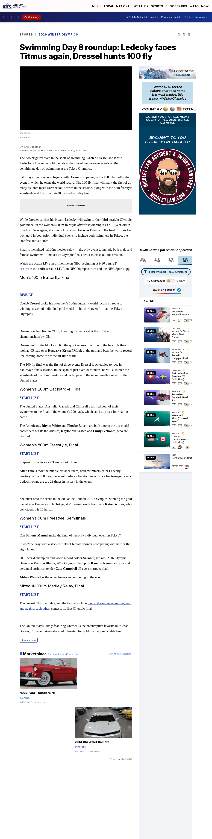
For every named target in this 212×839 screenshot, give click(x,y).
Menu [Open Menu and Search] (96, 6)
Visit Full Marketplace (120, 654)
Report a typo (29, 640)
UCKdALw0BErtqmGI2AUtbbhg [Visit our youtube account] (15, 17)
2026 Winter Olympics (58, 34)
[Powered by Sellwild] (126, 759)
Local (109, 6)
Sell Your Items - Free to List (63, 654)
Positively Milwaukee (195, 17)
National (123, 6)
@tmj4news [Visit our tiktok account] (18, 17)
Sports (157, 6)
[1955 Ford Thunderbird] (48, 682)
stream (27, 269)
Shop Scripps (176, 6)
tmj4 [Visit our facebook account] (5, 17)
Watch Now (199, 6)
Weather (141, 6)
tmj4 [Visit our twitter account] (12, 17)
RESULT (26, 295)
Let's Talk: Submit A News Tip (142, 17)
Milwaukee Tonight (171, 17)
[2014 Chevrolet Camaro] (103, 731)
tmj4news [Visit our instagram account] (8, 17)
